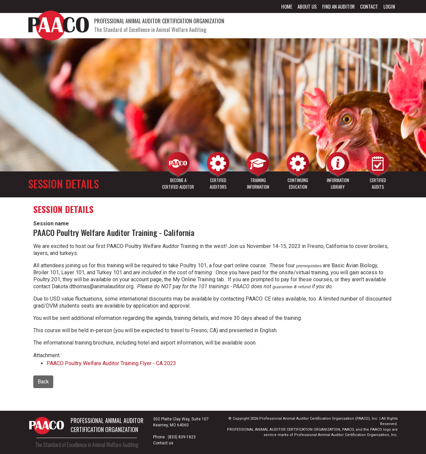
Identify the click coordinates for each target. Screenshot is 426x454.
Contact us (163, 443)
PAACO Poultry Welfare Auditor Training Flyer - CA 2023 (111, 363)
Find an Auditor (338, 6)
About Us (307, 6)
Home (286, 6)
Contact (369, 6)
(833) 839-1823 (182, 437)
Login (389, 6)
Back (43, 381)
